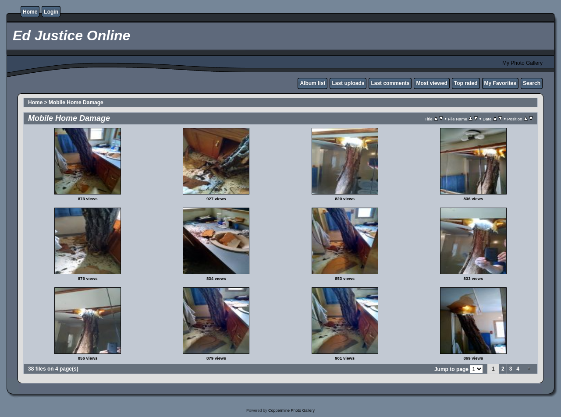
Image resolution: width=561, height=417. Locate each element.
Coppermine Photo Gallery (291, 410)
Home (30, 12)
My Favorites (500, 83)
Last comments (390, 83)
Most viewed (431, 83)
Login (51, 12)
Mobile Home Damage (76, 102)
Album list (312, 83)
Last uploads (348, 83)
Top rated (466, 83)
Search (531, 83)
